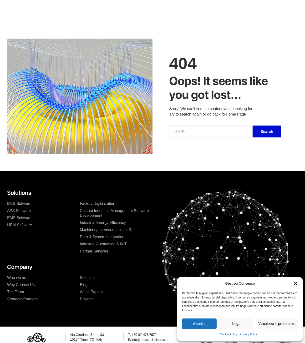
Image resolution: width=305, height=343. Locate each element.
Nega (236, 323)
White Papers (91, 292)
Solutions (88, 278)
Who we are (17, 278)
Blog (83, 285)
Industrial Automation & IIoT (103, 244)
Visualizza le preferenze (276, 323)
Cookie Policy (228, 334)
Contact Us (185, 8)
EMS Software (19, 218)
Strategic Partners (22, 299)
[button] (295, 283)
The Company (88, 8)
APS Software (19, 211)
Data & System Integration (102, 237)
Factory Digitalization (97, 204)
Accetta (199, 323)
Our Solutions (118, 8)
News (164, 8)
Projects (144, 8)
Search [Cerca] (267, 131)
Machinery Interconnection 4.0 (105, 230)
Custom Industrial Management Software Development (114, 213)
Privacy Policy (249, 334)
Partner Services (94, 251)
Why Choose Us (21, 285)
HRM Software (19, 225)
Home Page (236, 114)
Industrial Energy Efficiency (103, 223)
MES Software (19, 204)
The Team (15, 292)
